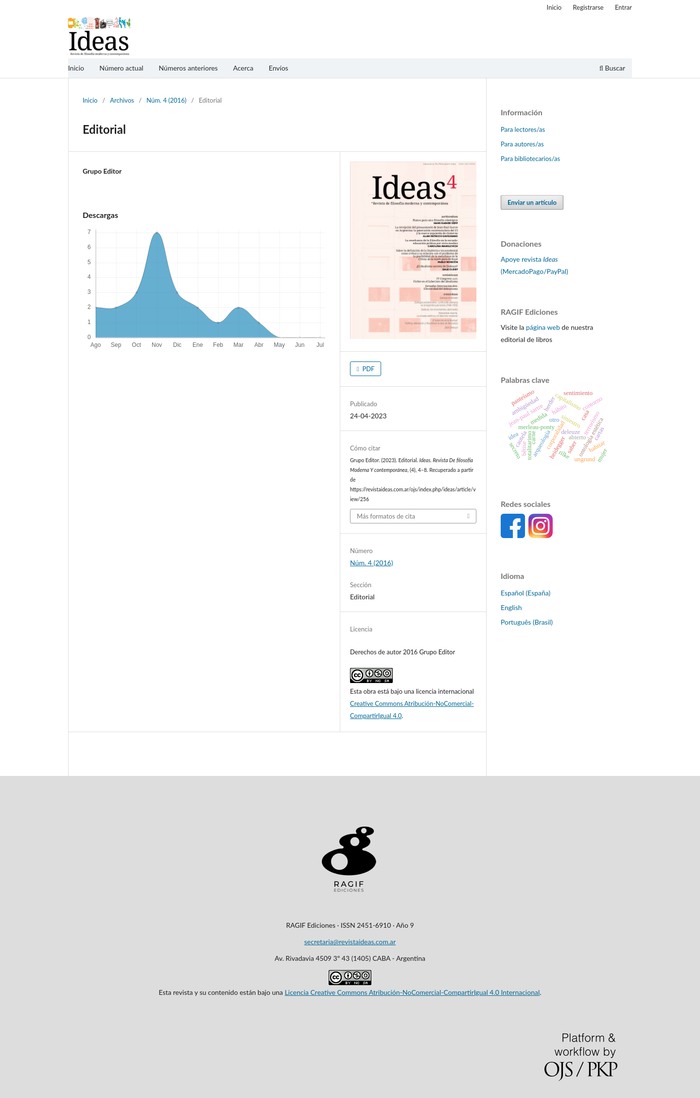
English (511, 607)
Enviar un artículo (532, 202)
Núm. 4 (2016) (166, 100)
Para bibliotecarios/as (530, 158)
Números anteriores (188, 68)
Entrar (623, 7)
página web (543, 327)
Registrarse (588, 7)
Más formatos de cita (386, 516)
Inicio (76, 68)
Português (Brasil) (527, 622)
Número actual (121, 68)
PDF (367, 369)
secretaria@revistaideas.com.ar (350, 941)
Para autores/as (522, 144)
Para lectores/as (523, 129)
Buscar (612, 68)
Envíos (278, 68)
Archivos (122, 100)
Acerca (243, 68)
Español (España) (525, 593)
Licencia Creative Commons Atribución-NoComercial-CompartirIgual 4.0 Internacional (412, 992)
